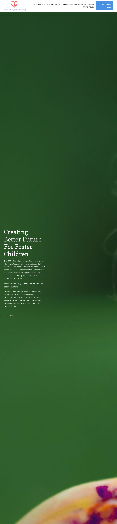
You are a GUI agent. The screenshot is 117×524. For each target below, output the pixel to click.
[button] (104, 5)
